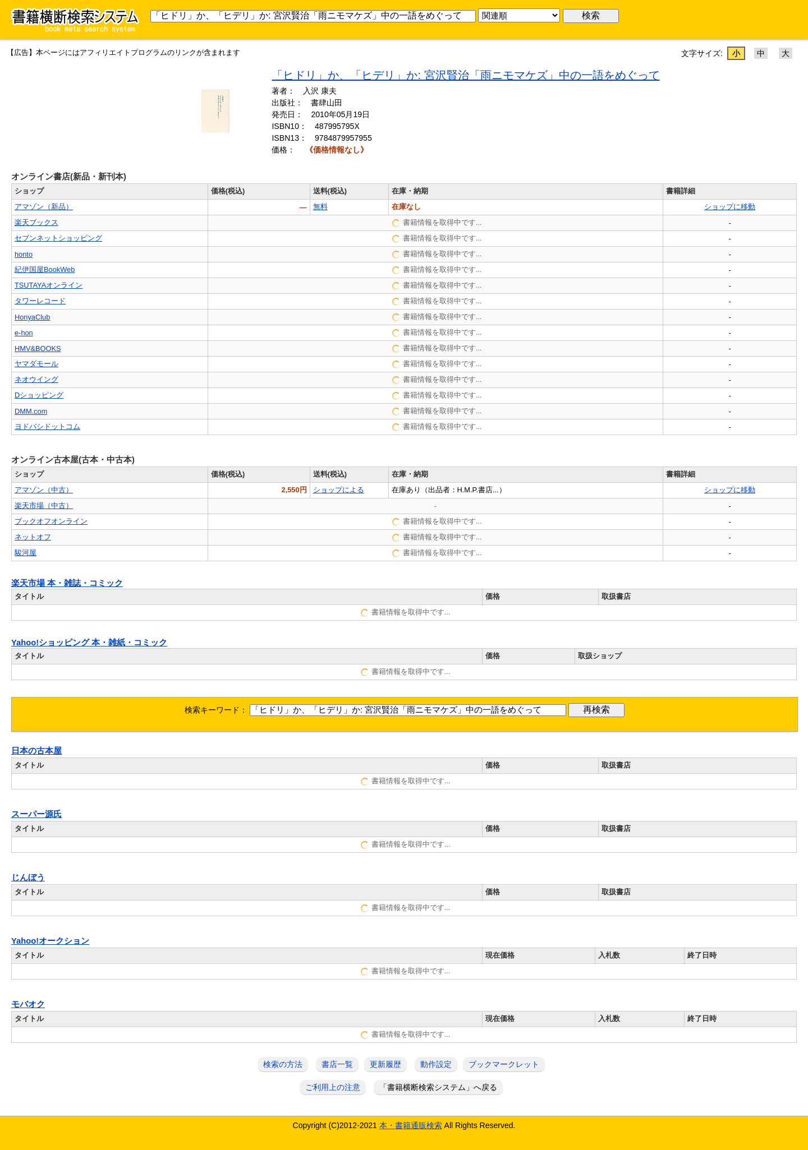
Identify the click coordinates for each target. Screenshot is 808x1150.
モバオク (28, 1004)
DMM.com (31, 411)
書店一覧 (337, 1064)
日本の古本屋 (36, 750)
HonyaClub (32, 317)
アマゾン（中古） (44, 490)
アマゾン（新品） (44, 206)
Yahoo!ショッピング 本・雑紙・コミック (89, 642)
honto (24, 254)
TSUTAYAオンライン (48, 285)
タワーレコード (40, 301)
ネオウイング (36, 379)
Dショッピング (39, 395)
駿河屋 (25, 552)
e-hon (24, 333)
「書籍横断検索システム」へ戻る (438, 1087)
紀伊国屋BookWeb (45, 269)
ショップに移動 (729, 206)
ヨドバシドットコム (47, 426)
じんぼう (28, 877)
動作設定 (436, 1064)
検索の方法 (282, 1064)
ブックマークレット (504, 1064)
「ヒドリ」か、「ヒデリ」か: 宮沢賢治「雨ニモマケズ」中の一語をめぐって (465, 75)
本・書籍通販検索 (410, 1125)
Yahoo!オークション (50, 940)
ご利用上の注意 (332, 1087)
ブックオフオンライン (51, 521)
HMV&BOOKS (38, 348)
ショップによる (338, 490)
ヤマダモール (36, 363)
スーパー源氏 (36, 814)
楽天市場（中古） (44, 505)
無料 (320, 206)
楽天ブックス (36, 222)
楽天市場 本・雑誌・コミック (67, 583)
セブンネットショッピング (58, 238)
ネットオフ (33, 537)
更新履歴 (385, 1064)
